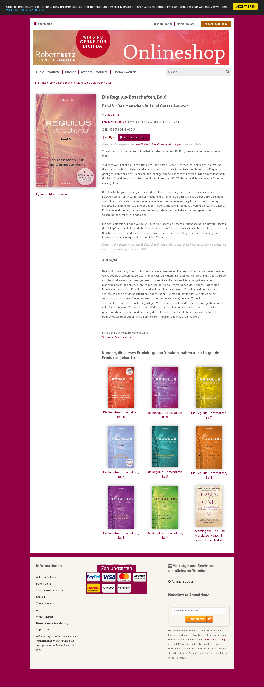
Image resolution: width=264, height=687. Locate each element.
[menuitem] (47, 72)
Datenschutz (43, 583)
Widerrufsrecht (45, 616)
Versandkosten (45, 603)
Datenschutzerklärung (214, 639)
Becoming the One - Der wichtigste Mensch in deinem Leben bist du (208, 535)
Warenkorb (186, 24)
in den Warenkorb (134, 137)
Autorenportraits (46, 577)
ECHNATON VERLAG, (115, 122)
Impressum (43, 629)
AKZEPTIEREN (245, 6)
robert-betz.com (216, 24)
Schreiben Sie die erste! (117, 337)
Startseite (42, 24)
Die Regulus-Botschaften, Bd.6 (93, 82)
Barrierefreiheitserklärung (52, 623)
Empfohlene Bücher (61, 82)
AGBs (39, 610)
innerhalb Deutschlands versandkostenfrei (156, 144)
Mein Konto (163, 24)
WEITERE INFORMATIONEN (25, 10)
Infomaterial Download (50, 590)
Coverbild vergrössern (52, 194)
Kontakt (40, 597)
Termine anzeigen (181, 581)
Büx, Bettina (114, 115)
